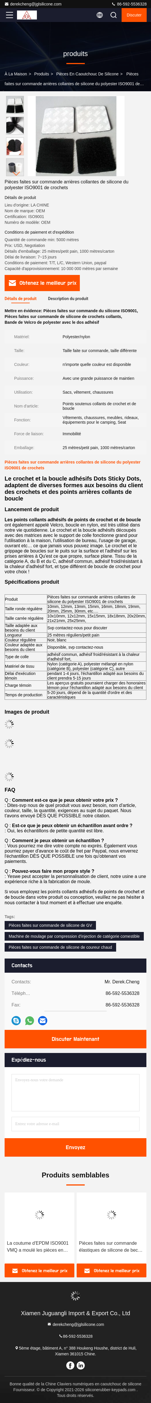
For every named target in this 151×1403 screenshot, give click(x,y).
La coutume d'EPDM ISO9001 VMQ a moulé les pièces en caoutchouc (38, 1247)
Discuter (134, 15)
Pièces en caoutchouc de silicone (87, 74)
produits (41, 74)
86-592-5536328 (129, 4)
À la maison (16, 74)
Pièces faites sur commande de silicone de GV (50, 925)
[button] (16, 174)
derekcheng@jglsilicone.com (32, 4)
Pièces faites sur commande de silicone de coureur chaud (60, 947)
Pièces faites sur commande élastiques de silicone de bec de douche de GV (108, 1247)
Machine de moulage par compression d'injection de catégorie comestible (74, 936)
